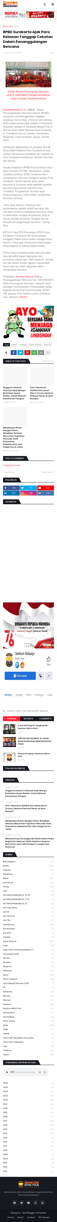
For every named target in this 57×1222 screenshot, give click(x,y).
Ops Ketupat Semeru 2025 (28, 983)
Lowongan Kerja (28, 954)
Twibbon (28, 1050)
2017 (28, 1121)
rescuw (28, 1000)
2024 (28, 1091)
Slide (28, 1025)
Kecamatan (28, 928)
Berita (16, 26)
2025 (28, 1087)
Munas (28, 958)
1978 (28, 1167)
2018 (28, 1116)
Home (11, 1217)
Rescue (48, 344)
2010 (28, 1150)
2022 (28, 1100)
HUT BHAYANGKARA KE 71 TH (28, 899)
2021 (28, 1104)
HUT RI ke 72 (28, 916)
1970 (28, 1171)
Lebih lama (47, 472)
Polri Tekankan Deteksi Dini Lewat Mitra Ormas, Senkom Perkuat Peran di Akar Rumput (41, 393)
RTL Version (44, 1217)
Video (28, 1054)
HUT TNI (28, 920)
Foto (28, 891)
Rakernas (28, 991)
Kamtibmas (28, 924)
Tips (28, 1046)
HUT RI (28, 912)
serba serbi (28, 1012)
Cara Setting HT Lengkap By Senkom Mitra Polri (33, 727)
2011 (28, 1146)
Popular (11, 718)
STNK (28, 1029)
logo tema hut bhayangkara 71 (28, 949)
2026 (28, 1083)
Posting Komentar (12, 465)
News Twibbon (28, 979)
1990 (28, 1163)
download (28, 882)
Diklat (28, 878)
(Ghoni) (23, 297)
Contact (31, 1217)
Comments (45, 718)
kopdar (28, 937)
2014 (28, 1133)
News (28, 975)
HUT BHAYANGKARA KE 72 (28, 903)
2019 (28, 1112)
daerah (23, 344)
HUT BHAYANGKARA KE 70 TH (28, 895)
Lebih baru (10, 472)
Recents (28, 718)
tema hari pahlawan (28, 1042)
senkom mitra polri (28, 1008)
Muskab (28, 962)
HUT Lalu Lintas (28, 907)
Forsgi (28, 886)
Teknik (28, 1033)
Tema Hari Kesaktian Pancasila (28, 1038)
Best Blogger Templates (34, 1212)
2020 (28, 1108)
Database (28, 874)
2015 (28, 1129)
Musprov (28, 966)
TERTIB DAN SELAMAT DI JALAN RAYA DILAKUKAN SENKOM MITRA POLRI (34, 741)
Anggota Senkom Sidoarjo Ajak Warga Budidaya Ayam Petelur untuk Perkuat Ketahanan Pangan (14, 393)
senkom (28, 1004)
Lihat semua (48, 361)
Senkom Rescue (24, 276)
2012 (28, 1142)
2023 (28, 1095)
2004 (28, 1158)
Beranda (7, 26)
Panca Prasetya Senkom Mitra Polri (34, 755)
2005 (28, 1154)
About (20, 1217)
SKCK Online (28, 1021)
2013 (28, 1137)
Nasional (28, 970)
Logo (28, 945)
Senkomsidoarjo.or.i (13, 109)
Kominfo (28, 933)
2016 (28, 1125)
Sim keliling (28, 1017)
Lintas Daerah (35, 344)
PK (28, 987)
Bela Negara (28, 861)
